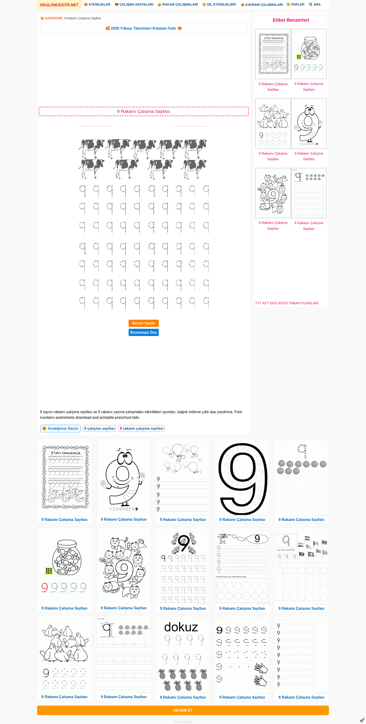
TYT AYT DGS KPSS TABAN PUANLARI (287, 303)
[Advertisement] (143, 69)
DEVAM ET (182, 710)
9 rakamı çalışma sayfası (141, 428)
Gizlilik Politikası (183, 722)
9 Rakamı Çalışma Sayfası (82, 18)
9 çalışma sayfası (99, 428)
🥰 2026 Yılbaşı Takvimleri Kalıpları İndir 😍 (143, 28)
